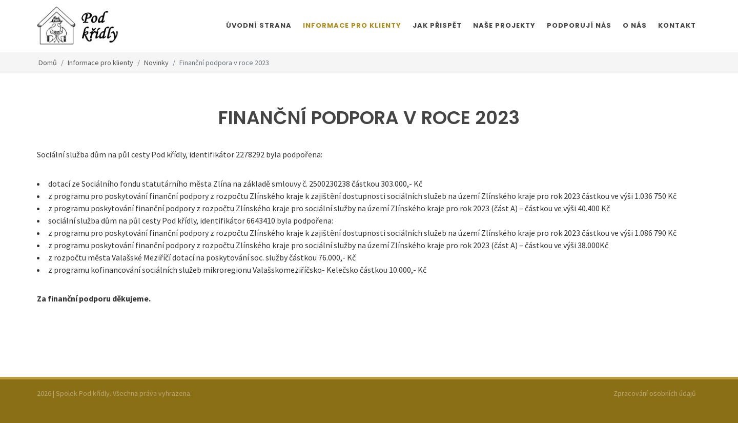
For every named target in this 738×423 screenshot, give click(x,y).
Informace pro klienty (100, 62)
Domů (47, 62)
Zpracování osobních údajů (654, 393)
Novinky (156, 62)
